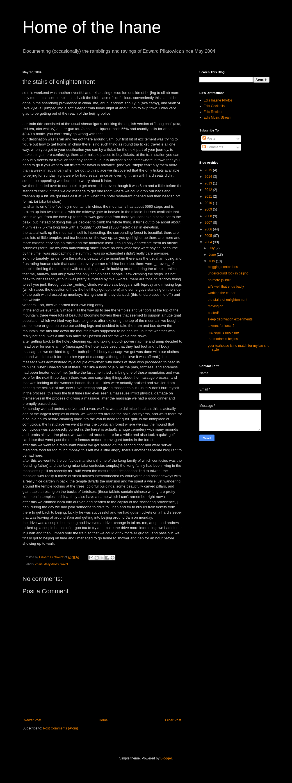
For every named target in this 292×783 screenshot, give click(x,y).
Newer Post (32, 720)
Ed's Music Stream (218, 117)
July (212, 248)
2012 (209, 190)
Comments (212, 147)
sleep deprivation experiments (230, 319)
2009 (209, 209)
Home (103, 720)
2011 (209, 196)
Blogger (166, 758)
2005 (209, 236)
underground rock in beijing (228, 273)
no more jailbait (219, 280)
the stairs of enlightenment (227, 300)
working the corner (222, 293)
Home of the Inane (91, 27)
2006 (209, 229)
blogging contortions (223, 267)
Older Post (173, 720)
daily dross (51, 564)
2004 (209, 242)
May (212, 261)
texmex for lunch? (221, 326)
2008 (209, 216)
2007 (209, 223)
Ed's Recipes (213, 112)
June (213, 255)
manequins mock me (223, 332)
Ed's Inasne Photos (218, 100)
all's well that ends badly (226, 286)
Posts (208, 138)
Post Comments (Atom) (60, 728)
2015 (209, 170)
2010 (209, 203)
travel (64, 564)
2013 (209, 183)
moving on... (217, 306)
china (39, 564)
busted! (213, 313)
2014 (209, 177)
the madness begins (223, 339)
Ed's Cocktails (214, 106)
